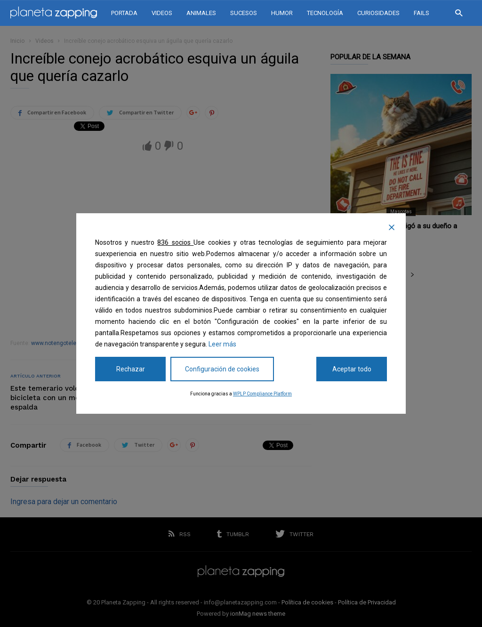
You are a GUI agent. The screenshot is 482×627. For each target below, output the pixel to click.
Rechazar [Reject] (130, 369)
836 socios (175, 242)
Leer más (222, 344)
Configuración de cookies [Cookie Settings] (222, 369)
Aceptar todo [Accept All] (351, 369)
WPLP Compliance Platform (262, 393)
